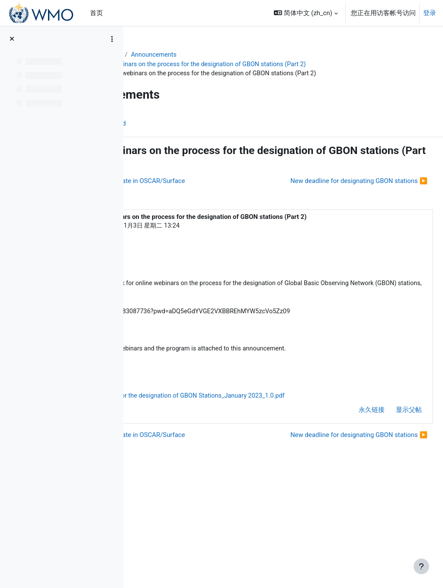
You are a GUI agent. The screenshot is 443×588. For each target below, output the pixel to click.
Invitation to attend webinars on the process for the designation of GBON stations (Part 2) (277, 64)
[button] (305, 13)
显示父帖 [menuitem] (388, 498)
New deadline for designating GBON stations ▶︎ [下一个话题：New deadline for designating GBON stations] (338, 207)
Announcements (248, 55)
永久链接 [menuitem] (351, 498)
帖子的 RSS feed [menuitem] (204, 134)
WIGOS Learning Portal (172, 55)
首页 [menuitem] (96, 13)
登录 (429, 13)
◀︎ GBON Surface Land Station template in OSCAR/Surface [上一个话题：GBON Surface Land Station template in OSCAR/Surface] (230, 192)
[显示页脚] (421, 566)
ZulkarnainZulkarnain (174, 279)
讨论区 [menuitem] (157, 134)
